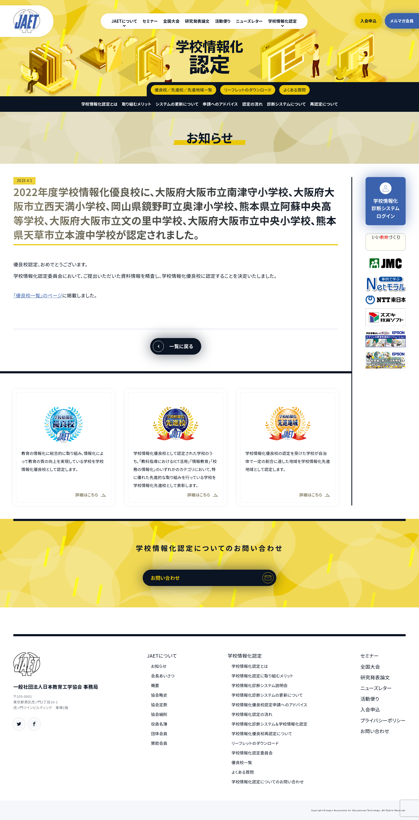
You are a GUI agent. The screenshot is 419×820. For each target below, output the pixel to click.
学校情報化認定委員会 (252, 753)
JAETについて (124, 21)
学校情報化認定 (282, 21)
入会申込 (368, 21)
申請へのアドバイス (220, 104)
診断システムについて (286, 104)
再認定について (324, 104)
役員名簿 (159, 724)
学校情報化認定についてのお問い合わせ (268, 781)
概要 (155, 685)
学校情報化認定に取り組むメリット (262, 676)
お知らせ (158, 666)
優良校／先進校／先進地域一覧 (183, 90)
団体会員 (159, 733)
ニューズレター (249, 21)
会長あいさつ (162, 676)
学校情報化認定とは (99, 104)
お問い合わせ (165, 577)
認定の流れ (252, 104)
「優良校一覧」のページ (37, 295)
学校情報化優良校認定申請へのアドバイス (269, 704)
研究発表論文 (197, 21)
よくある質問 (294, 90)
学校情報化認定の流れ (252, 714)
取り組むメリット (137, 104)
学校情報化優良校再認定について (262, 733)
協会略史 (159, 695)
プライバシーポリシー (383, 720)
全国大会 (171, 21)
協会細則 (159, 714)
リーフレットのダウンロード (247, 90)
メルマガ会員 (402, 21)
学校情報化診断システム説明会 (260, 685)
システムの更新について (177, 104)
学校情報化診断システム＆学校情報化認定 (270, 724)
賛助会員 (159, 743)
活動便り (222, 21)
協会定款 (159, 704)
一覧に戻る (181, 346)
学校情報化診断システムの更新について (267, 695)
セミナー (150, 21)
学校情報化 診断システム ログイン (386, 201)
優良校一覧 (242, 762)
